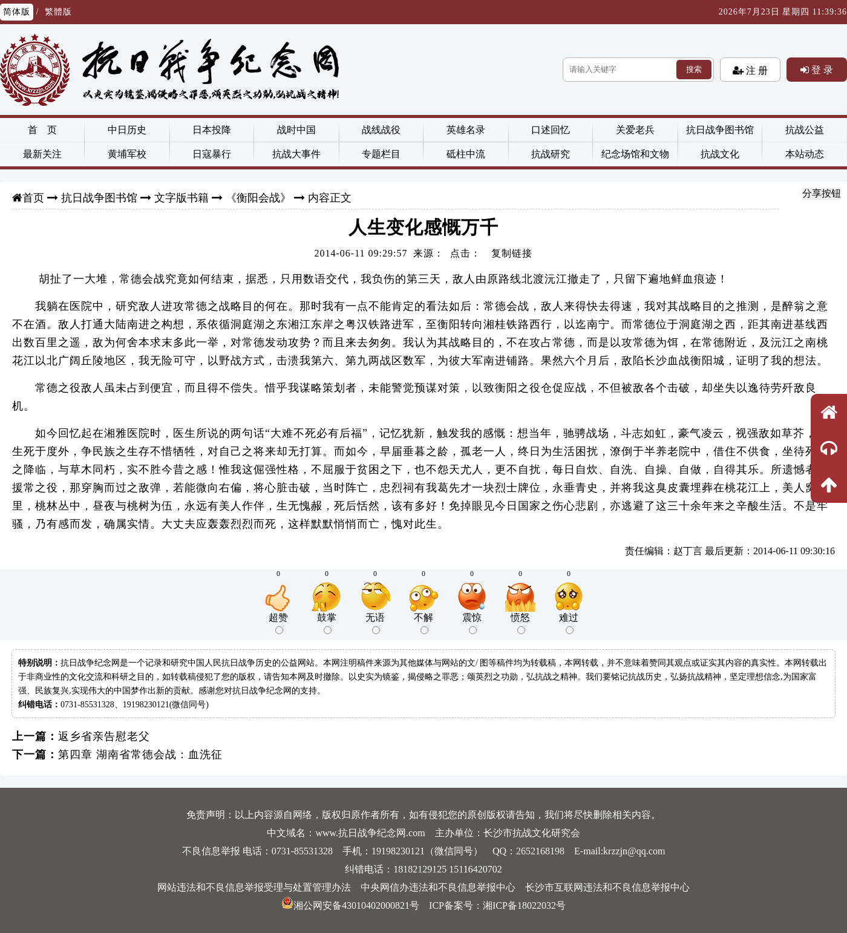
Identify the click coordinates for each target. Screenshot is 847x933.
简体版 (16, 11)
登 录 (821, 69)
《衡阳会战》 (258, 198)
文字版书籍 (181, 198)
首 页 (42, 130)
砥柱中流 (465, 154)
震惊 (472, 623)
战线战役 (381, 130)
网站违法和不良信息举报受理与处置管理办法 (254, 887)
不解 (423, 623)
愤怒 (520, 623)
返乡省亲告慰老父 (104, 736)
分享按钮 (821, 193)
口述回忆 (550, 130)
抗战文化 (720, 154)
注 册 (756, 70)
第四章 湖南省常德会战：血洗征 (140, 754)
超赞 (278, 623)
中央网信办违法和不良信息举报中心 (438, 887)
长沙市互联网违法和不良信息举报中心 (607, 887)
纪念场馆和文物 (635, 154)
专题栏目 (381, 154)
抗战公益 (804, 130)
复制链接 (511, 253)
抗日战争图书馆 (720, 130)
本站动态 (804, 154)
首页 (33, 197)
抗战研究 (550, 154)
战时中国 (296, 130)
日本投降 (211, 130)
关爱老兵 (635, 130)
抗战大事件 (296, 154)
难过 (568, 623)
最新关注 (42, 154)
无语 (375, 623)
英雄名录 (465, 130)
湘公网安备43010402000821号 (350, 905)
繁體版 (58, 11)
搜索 (694, 69)
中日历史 (127, 130)
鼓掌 (326, 623)
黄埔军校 (127, 154)
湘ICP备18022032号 (524, 905)
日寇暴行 (211, 154)
